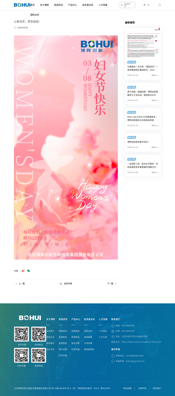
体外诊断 (63, 349)
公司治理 (88, 343)
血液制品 (63, 337)
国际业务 (34, 15)
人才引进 (103, 337)
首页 (32, 5)
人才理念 (103, 331)
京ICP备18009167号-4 (61, 388)
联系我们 (50, 343)
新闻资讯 (58, 5)
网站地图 (127, 388)
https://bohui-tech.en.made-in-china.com (141, 342)
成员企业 (50, 337)
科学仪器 (63, 355)
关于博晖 (44, 5)
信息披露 (88, 337)
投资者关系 (87, 5)
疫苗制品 (63, 343)
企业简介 (50, 331)
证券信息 (88, 331)
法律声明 (142, 388)
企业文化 (50, 349)
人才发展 (103, 5)
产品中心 (72, 5)
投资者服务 (89, 349)
